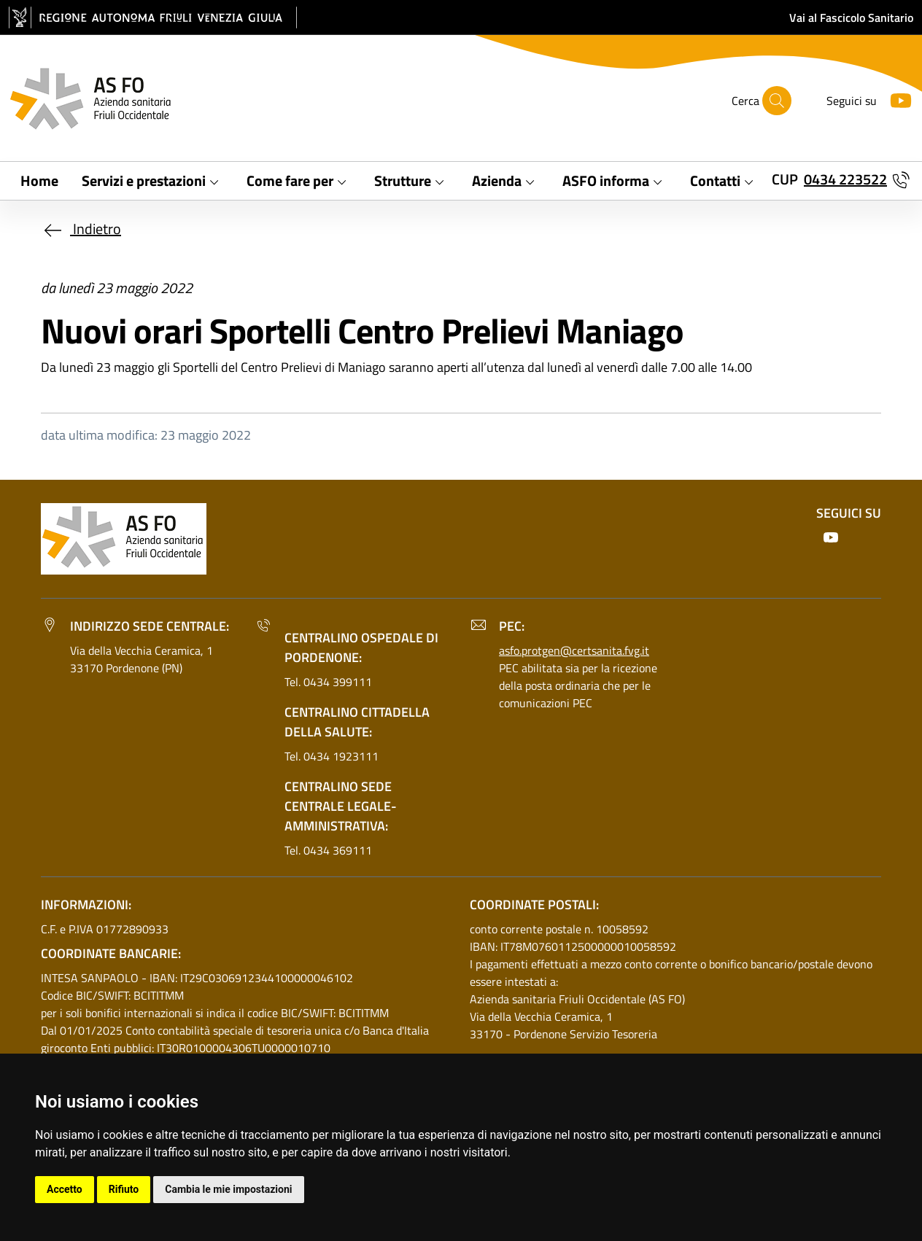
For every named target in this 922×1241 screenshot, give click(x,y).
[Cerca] (776, 100)
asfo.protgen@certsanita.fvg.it (574, 650)
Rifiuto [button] (124, 1189)
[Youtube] (895, 99)
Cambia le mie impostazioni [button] (228, 1189)
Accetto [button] (64, 1189)
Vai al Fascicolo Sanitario (851, 17)
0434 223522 (845, 179)
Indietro (81, 228)
